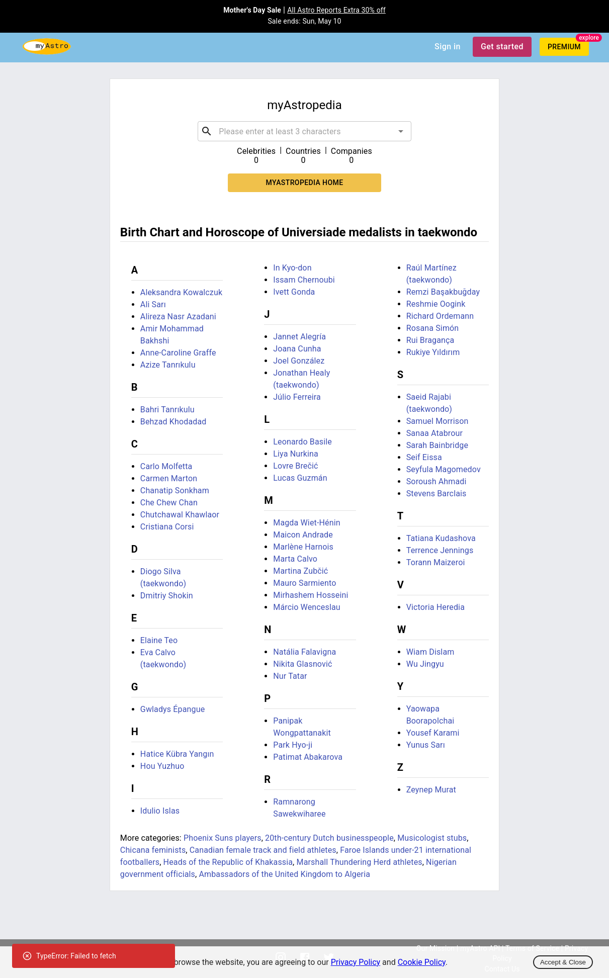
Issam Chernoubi (304, 280)
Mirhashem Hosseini (310, 595)
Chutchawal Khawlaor (179, 514)
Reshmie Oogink (436, 304)
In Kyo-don (292, 268)
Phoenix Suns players (223, 838)
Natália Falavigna (304, 652)
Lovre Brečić (295, 466)
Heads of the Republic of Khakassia (228, 862)
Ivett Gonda (294, 292)
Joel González (298, 361)
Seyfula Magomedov (443, 469)
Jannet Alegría (299, 336)
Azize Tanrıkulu (168, 365)
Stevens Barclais (436, 493)
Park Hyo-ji (292, 745)
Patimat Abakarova (307, 757)
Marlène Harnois (303, 547)
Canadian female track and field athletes (263, 850)
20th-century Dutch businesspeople (329, 838)
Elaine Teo (159, 640)
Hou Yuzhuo (162, 766)
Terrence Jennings (440, 550)
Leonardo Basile (302, 442)
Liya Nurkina (295, 454)
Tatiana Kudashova (441, 538)
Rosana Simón (432, 328)
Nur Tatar (290, 676)
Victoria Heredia (435, 607)
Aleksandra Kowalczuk (181, 292)
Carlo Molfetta (166, 466)
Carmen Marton (168, 478)
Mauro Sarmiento (304, 583)
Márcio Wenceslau (306, 607)
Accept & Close (563, 962)
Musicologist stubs (432, 838)
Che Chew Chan (169, 502)
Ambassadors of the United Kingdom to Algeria (284, 874)
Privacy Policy (356, 962)
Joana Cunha (297, 348)
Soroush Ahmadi (436, 481)
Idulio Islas (160, 811)
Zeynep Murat (431, 789)
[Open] (401, 131)
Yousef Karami (433, 733)
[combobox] (304, 131)
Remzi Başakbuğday (443, 292)
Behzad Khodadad (173, 421)
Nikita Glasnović (302, 664)
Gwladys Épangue (172, 709)
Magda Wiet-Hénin (306, 522)
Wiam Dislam (430, 652)
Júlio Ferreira (297, 397)
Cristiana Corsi (167, 526)
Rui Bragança (430, 340)
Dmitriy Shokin (166, 595)
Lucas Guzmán (300, 478)
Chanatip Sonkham (174, 490)
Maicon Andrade (303, 535)
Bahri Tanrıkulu (167, 409)
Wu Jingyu (425, 664)
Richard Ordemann (440, 316)
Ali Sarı (153, 304)
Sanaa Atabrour (434, 433)
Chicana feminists (153, 850)
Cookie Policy (422, 962)
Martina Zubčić (300, 571)
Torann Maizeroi (435, 562)
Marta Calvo (295, 559)
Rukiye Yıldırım (433, 352)
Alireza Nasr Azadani (178, 316)
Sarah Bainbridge (437, 445)
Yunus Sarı (425, 745)
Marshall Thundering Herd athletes (359, 862)
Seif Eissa (424, 457)
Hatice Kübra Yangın (177, 754)
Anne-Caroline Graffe (178, 353)
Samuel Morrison (437, 421)
